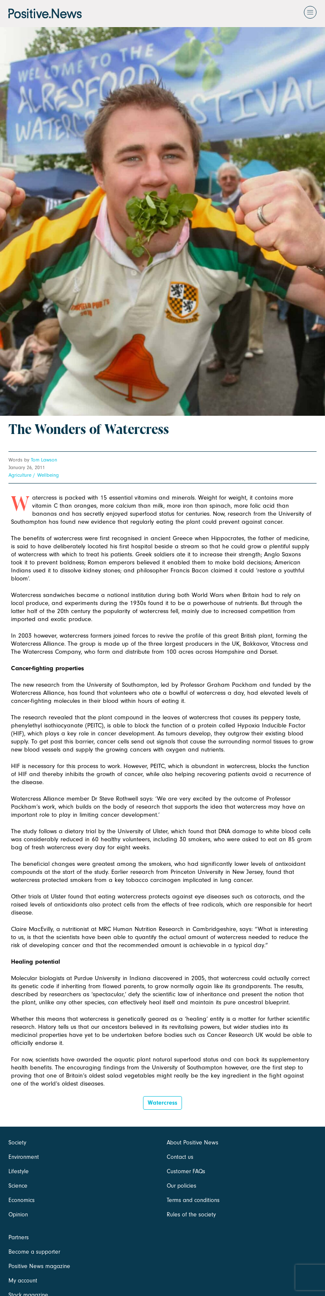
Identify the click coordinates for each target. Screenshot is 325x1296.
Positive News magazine (39, 1266)
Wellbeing (48, 475)
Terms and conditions (193, 1200)
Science (18, 1185)
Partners (18, 1237)
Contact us (180, 1157)
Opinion (18, 1214)
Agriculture (19, 475)
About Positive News (192, 1142)
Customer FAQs (186, 1171)
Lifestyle (18, 1171)
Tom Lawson (44, 460)
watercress (162, 1102)
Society (17, 1142)
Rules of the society (191, 1214)
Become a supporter (34, 1251)
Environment (23, 1157)
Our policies (181, 1185)
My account (22, 1280)
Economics (21, 1200)
